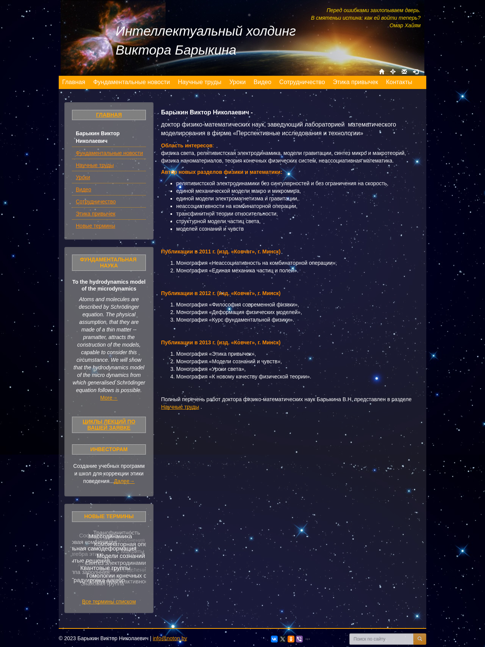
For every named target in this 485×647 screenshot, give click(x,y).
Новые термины (95, 226)
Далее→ (124, 481)
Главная (109, 115)
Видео (83, 189)
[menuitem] (74, 82)
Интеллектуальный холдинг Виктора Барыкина (206, 40)
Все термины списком (109, 602)
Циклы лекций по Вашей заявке (109, 424)
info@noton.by (170, 638)
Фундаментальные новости (109, 153)
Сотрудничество (96, 201)
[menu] (237, 82)
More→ (109, 398)
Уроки (83, 177)
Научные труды (95, 165)
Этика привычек (95, 214)
